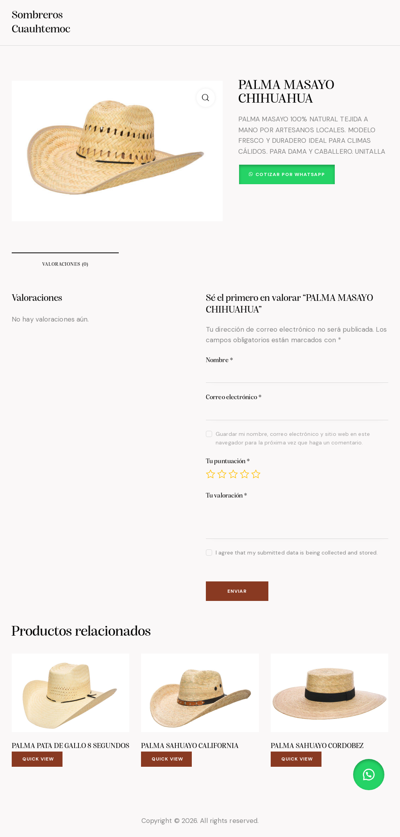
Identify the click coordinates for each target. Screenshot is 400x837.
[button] (205, 98)
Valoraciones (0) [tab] (65, 264)
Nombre (219, 360)
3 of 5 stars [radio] (233, 474)
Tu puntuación (228, 461)
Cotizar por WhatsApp (290, 174)
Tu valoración (227, 495)
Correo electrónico (234, 397)
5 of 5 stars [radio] (256, 474)
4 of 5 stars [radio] (244, 474)
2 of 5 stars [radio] (222, 474)
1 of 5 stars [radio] (210, 474)
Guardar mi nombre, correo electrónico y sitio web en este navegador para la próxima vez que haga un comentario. (293, 438)
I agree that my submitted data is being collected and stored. (297, 552)
